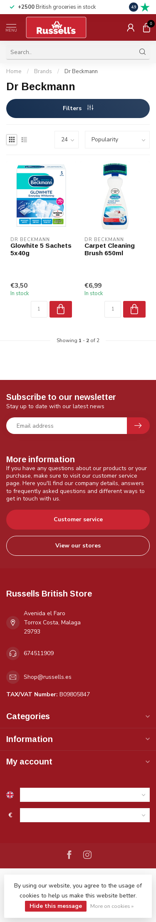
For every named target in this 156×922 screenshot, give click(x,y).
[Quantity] (39, 309)
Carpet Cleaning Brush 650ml (109, 249)
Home (14, 71)
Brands (43, 71)
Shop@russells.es (48, 677)
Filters (78, 108)
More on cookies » (112, 906)
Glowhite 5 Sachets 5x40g (41, 249)
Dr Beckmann (81, 71)
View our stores (78, 546)
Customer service (78, 519)
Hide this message (56, 906)
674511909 (39, 653)
